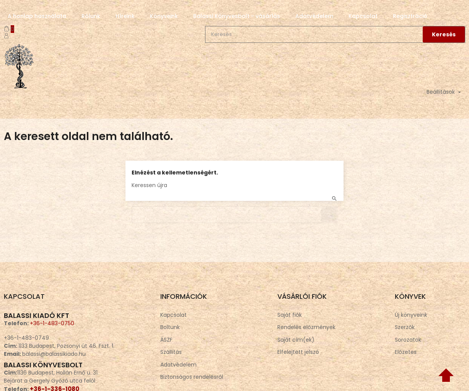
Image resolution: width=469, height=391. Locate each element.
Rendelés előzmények (306, 327)
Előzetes (406, 352)
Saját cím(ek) (295, 340)
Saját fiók (289, 315)
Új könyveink (411, 315)
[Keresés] (234, 211)
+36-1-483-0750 (52, 323)
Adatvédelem (178, 364)
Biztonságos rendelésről (191, 377)
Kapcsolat (173, 315)
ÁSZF (166, 340)
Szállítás (171, 352)
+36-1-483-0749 (26, 338)
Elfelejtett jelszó (298, 352)
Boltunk (170, 327)
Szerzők (405, 327)
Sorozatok (408, 340)
